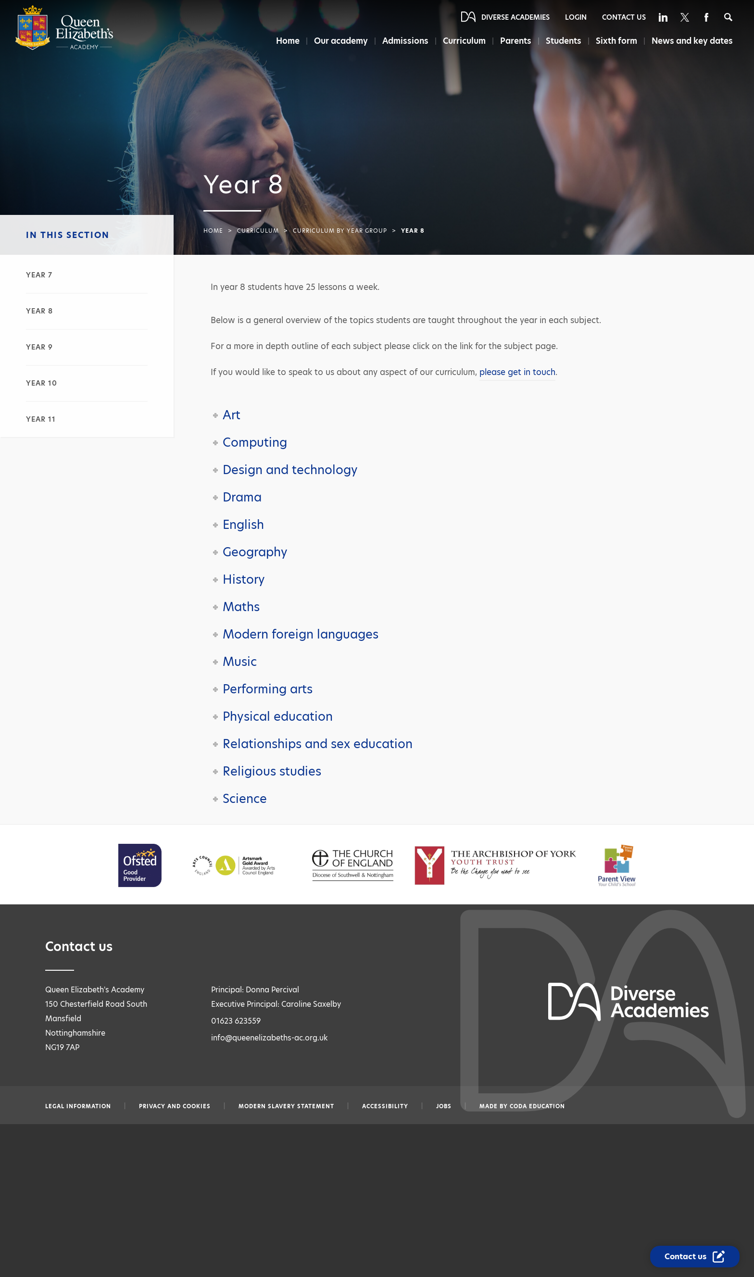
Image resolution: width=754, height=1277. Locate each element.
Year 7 (39, 275)
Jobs (444, 1106)
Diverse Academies (515, 17)
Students (563, 41)
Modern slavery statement (286, 1106)
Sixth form (616, 41)
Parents (515, 41)
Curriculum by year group (340, 231)
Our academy (341, 41)
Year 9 (39, 347)
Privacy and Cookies (175, 1106)
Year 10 (41, 383)
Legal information (78, 1106)
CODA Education (537, 1106)
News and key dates (692, 41)
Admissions (405, 41)
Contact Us (624, 17)
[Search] (728, 17)
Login (576, 17)
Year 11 (41, 419)
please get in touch (517, 372)
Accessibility (385, 1106)
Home (288, 41)
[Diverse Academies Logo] (64, 47)
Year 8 (39, 311)
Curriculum (464, 41)
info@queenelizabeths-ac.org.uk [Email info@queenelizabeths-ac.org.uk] (269, 1038)
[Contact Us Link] (695, 1256)
